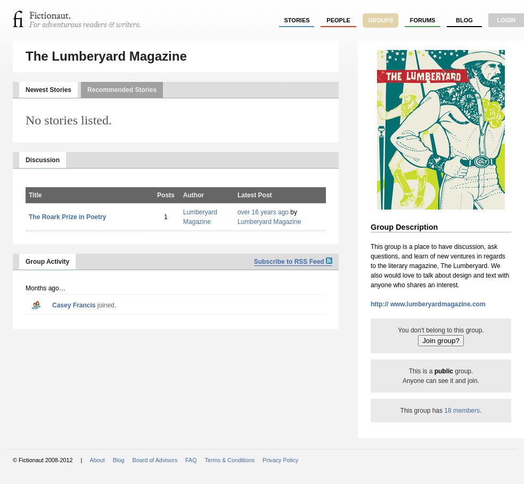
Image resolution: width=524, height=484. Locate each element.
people (338, 20)
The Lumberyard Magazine (106, 56)
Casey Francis (73, 305)
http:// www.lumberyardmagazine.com (428, 304)
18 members (462, 410)
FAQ (191, 460)
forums (423, 20)
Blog (464, 20)
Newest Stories (48, 90)
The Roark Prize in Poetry (67, 217)
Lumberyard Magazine (269, 222)
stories (297, 20)
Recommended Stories (122, 90)
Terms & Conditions (230, 460)
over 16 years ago (263, 212)
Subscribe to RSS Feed (293, 261)
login (506, 20)
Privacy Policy (280, 460)
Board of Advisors (154, 460)
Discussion (43, 160)
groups (381, 20)
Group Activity (47, 261)
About (97, 460)
